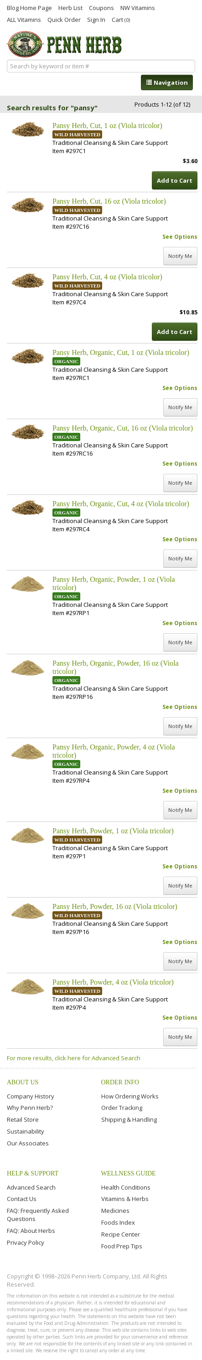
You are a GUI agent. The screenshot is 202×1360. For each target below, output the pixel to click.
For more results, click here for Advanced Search (73, 1058)
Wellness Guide (128, 1173)
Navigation (167, 82)
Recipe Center (120, 1234)
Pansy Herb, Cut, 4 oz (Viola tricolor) (107, 277)
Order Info (120, 1082)
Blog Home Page (29, 7)
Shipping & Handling (129, 1119)
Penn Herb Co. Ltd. (65, 44)
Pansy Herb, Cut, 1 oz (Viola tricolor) (107, 125)
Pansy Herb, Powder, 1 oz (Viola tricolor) (113, 831)
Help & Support (32, 1173)
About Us (22, 1082)
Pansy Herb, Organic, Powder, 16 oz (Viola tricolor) (115, 667)
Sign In (96, 19)
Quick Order (64, 19)
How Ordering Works (130, 1096)
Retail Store (23, 1119)
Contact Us (21, 1199)
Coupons (101, 7)
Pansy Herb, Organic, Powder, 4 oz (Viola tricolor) (113, 751)
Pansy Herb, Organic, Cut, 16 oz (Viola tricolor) (122, 428)
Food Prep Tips (121, 1246)
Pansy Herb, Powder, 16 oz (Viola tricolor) (114, 906)
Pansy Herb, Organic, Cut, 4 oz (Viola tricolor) (120, 504)
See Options (179, 237)
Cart (121, 19)
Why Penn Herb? (30, 1107)
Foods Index (118, 1222)
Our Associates (28, 1143)
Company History (30, 1096)
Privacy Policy (25, 1242)
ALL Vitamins (24, 19)
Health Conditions (125, 1187)
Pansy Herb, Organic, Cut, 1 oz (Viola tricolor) (120, 352)
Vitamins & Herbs (125, 1199)
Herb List (70, 7)
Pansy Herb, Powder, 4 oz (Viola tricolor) (113, 982)
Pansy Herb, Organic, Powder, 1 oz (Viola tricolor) (113, 583)
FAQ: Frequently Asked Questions (38, 1214)
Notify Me (180, 255)
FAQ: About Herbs (31, 1231)
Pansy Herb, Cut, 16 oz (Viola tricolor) (109, 201)
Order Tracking (121, 1107)
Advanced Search (31, 1187)
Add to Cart (174, 180)
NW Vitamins (137, 7)
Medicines (115, 1210)
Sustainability (25, 1131)
